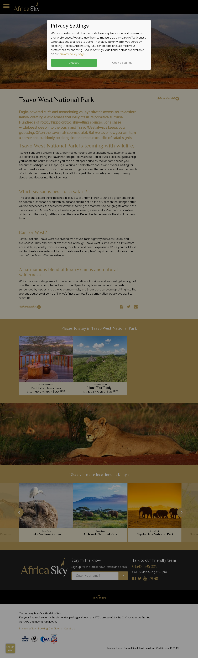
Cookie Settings (122, 62)
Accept (74, 62)
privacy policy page (72, 54)
